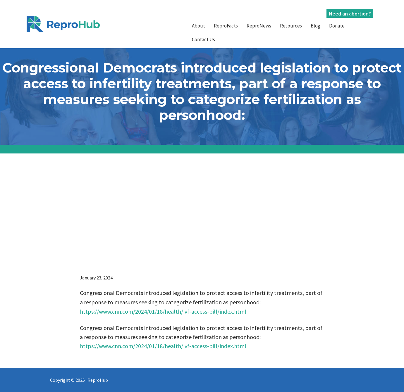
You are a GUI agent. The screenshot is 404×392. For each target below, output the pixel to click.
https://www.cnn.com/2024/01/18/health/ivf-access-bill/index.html (163, 311)
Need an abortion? (350, 13)
